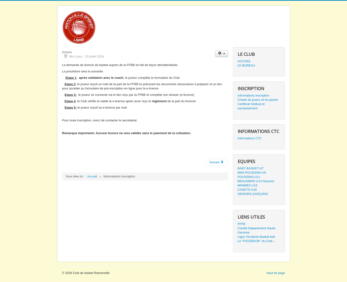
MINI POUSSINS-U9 (252, 172)
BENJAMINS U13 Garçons (256, 181)
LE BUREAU (246, 65)
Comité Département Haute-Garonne (257, 230)
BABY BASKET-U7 (251, 168)
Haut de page (275, 273)
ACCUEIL (244, 61)
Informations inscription (253, 95)
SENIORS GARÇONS (253, 194)
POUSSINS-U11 (249, 177)
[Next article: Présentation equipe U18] (217, 162)
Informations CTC (250, 138)
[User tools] (221, 53)
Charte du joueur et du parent (258, 99)
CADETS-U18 (247, 189)
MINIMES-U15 (248, 185)
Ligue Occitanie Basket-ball (256, 236)
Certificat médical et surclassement (251, 106)
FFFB (241, 224)
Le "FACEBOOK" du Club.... (257, 241)
